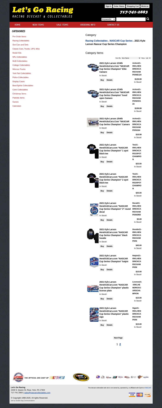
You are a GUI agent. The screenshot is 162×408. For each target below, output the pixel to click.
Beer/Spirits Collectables (22, 85)
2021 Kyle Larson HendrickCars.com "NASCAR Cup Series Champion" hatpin (113, 258)
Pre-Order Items (19, 36)
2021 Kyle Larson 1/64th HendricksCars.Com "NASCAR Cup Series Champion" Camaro (114, 121)
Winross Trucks (18, 69)
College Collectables (21, 65)
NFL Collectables (19, 57)
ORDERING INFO (87, 24)
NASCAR (148, 388)
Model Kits (16, 53)
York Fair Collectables (21, 73)
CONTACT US (113, 24)
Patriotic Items (18, 98)
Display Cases (18, 81)
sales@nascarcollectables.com (37, 393)
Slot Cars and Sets (20, 45)
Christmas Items (19, 94)
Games (15, 102)
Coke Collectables (20, 90)
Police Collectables (20, 77)
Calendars (16, 106)
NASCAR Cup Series (121, 41)
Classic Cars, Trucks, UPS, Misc (26, 49)
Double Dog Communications (25, 400)
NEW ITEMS (38, 24)
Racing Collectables (20, 41)
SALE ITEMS (62, 24)
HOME (17, 24)
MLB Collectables (19, 61)
